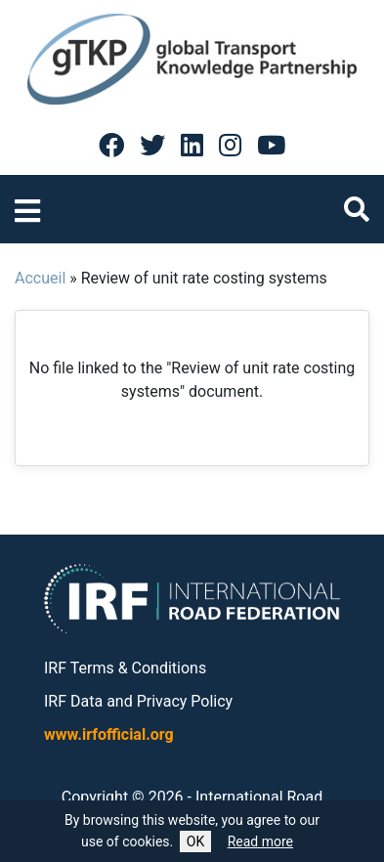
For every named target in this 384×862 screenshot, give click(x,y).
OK (195, 841)
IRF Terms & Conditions (125, 668)
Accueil (40, 278)
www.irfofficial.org (109, 734)
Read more (260, 841)
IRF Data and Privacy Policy (138, 701)
